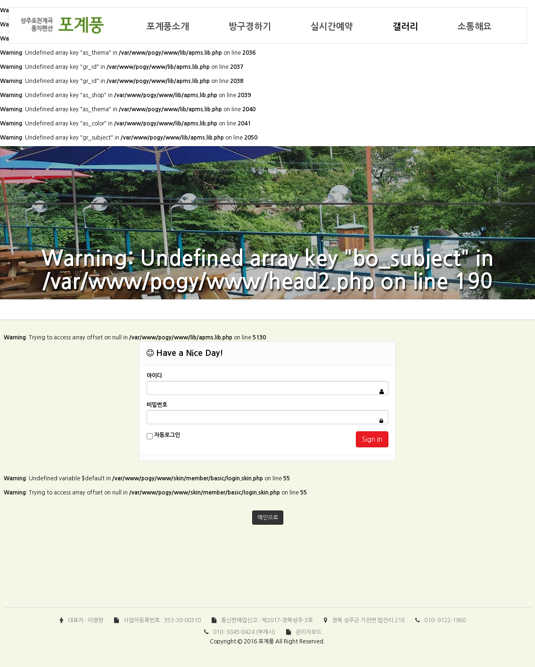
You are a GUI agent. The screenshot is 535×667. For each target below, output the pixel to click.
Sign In (372, 439)
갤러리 (405, 26)
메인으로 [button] (267, 517)
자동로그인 (163, 435)
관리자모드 (308, 632)
